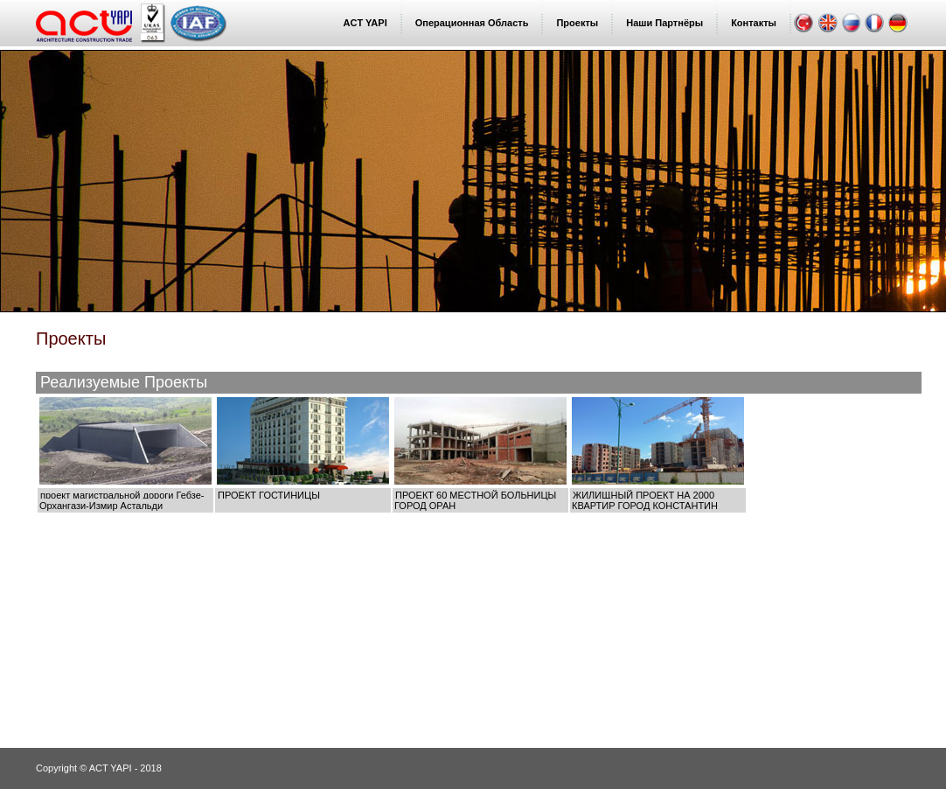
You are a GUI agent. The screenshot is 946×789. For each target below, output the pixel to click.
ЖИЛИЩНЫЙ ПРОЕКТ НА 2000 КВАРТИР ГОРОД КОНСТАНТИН (645, 500)
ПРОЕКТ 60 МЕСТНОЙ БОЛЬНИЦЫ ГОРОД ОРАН (475, 500)
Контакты (753, 22)
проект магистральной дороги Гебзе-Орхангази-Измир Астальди (121, 500)
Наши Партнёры (664, 22)
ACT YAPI (365, 22)
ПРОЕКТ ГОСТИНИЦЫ (269, 495)
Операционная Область (472, 22)
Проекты (577, 22)
